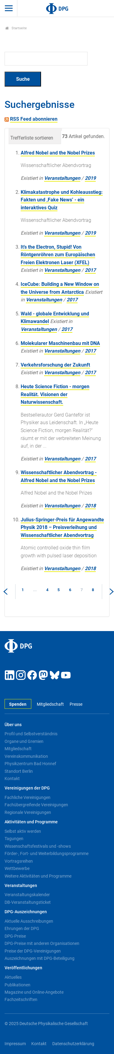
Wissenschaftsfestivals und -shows (38, 846)
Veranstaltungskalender (27, 894)
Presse (76, 704)
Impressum (15, 1043)
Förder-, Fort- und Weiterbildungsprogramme (46, 853)
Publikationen (17, 984)
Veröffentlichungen (23, 968)
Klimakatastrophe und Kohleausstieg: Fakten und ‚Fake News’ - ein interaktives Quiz (62, 200)
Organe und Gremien (24, 741)
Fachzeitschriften (21, 999)
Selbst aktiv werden (23, 831)
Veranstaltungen (62, 178)
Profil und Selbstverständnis (31, 733)
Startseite (16, 28)
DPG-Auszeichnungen (26, 911)
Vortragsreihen (19, 861)
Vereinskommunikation (26, 756)
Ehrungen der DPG (22, 928)
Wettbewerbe (17, 868)
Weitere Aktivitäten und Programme (38, 876)
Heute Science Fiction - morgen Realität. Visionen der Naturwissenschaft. (55, 394)
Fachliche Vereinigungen (27, 797)
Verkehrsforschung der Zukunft (55, 365)
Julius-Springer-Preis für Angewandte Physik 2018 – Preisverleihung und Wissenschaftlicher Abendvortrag (62, 527)
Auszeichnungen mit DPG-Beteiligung (39, 958)
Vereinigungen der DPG (27, 788)
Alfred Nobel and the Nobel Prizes (58, 153)
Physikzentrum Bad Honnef (30, 763)
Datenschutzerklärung (73, 1043)
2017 (90, 270)
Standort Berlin (19, 771)
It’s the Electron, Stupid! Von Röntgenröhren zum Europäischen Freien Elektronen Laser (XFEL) (58, 254)
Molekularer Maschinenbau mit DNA (60, 343)
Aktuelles (13, 977)
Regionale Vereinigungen (28, 812)
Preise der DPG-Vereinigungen (33, 951)
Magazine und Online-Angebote (34, 992)
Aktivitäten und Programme (31, 822)
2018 (90, 506)
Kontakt (12, 778)
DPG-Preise (15, 936)
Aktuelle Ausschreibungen (29, 921)
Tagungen (14, 838)
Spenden (17, 704)
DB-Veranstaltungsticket (28, 902)
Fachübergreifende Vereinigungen (36, 804)
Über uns (13, 724)
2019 (90, 178)
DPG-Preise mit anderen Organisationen (42, 943)
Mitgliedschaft (50, 704)
